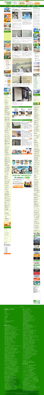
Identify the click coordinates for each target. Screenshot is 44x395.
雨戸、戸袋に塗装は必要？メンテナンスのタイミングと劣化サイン (29, 354)
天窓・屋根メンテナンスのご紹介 (7, 156)
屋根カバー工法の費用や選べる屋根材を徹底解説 (7, 114)
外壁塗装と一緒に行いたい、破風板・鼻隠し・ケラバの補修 (29, 341)
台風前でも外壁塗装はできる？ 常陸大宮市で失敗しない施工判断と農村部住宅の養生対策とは (36, 27)
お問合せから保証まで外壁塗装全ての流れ (27, 312)
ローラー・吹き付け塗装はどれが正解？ (36, 181)
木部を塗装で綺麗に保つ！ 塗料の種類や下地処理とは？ (10, 374)
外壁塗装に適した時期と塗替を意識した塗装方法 (7, 119)
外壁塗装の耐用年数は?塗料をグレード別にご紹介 (7, 117)
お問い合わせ (6, 238)
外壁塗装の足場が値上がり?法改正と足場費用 (37, 157)
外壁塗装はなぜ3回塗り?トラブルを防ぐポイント (7, 147)
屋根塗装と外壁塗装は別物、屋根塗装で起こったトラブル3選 (10, 358)
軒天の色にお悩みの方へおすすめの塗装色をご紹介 (7, 154)
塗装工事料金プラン (28, 6)
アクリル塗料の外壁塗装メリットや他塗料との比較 (7, 123)
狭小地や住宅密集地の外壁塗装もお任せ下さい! (7, 170)
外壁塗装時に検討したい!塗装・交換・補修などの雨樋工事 (28, 345)
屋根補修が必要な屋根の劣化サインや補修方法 (7, 165)
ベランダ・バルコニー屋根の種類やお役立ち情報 (7, 196)
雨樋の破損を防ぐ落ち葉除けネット (6, 163)
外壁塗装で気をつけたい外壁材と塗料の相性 (7, 218)
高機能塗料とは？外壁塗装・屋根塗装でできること (7, 141)
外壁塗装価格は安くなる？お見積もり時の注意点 (7, 108)
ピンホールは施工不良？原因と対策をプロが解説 (7, 137)
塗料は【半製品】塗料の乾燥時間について (7, 209)
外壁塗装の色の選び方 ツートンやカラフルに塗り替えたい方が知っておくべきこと (12, 329)
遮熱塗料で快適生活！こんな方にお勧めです (27, 371)
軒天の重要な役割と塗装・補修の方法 (7, 152)
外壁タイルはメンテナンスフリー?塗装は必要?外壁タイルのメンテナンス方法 (30, 336)
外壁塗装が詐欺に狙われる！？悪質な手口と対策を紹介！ (10, 356)
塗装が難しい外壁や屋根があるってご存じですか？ (36, 164)
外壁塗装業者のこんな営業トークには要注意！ (36, 160)
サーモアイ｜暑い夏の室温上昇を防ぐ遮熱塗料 (27, 366)
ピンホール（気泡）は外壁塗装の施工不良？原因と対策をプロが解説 (11, 352)
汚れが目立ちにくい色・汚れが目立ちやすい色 (37, 56)
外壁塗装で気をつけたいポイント (7, 145)
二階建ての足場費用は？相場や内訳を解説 (36, 159)
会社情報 (5, 318)
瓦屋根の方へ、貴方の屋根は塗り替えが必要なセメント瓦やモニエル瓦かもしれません (31, 339)
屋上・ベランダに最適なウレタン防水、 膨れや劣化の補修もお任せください (12, 371)
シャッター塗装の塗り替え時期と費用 (7, 191)
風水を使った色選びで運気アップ (37, 53)
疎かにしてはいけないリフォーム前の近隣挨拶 (36, 126)
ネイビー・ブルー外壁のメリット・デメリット (36, 208)
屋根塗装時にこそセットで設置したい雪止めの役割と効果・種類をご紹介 (30, 346)
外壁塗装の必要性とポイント (26, 322)
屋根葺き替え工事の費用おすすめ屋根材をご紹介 (7, 112)
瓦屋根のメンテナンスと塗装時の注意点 (7, 178)
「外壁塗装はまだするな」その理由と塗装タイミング (7, 106)
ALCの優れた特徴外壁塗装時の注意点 (7, 213)
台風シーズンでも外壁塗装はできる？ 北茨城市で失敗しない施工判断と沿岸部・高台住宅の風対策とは (36, 24)
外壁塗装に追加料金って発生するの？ (36, 113)
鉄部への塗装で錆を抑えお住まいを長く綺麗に (7, 181)
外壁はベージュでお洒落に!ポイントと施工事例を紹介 (37, 216)
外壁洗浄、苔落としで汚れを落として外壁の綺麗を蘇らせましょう (29, 355)
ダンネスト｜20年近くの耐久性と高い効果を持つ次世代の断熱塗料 (29, 374)
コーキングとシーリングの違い (7, 211)
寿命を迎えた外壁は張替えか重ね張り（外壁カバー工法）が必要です (29, 326)
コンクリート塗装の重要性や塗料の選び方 (7, 193)
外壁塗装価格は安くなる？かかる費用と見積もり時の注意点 (29, 319)
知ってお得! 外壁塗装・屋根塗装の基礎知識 (9, 338)
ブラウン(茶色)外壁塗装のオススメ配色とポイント (36, 217)
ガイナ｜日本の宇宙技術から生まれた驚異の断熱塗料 (28, 375)
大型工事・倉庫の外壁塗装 (25, 358)
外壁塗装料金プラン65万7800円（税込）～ (27, 314)
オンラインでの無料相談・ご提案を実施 (36, 105)
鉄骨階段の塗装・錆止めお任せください (7, 183)
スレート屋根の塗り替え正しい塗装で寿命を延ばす (7, 167)
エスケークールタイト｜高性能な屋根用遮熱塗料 (27, 370)
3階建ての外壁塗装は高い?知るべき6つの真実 (37, 129)
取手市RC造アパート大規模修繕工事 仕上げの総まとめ (36, 9)
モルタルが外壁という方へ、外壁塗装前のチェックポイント (29, 389)
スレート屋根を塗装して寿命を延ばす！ (27, 357)
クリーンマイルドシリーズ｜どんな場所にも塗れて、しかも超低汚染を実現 (30, 376)
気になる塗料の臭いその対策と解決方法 (36, 127)
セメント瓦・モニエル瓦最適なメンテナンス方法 (7, 180)
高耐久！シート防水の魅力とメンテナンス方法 (7, 204)
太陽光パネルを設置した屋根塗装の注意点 (36, 188)
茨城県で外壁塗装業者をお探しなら (8, 321)
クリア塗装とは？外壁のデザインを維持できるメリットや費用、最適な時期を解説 (31, 380)
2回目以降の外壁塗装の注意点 (36, 140)
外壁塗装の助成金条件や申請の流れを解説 (36, 109)
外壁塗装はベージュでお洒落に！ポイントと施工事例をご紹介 (11, 385)
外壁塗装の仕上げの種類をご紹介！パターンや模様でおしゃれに (11, 389)
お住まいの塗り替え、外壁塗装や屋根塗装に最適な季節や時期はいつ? (11, 349)
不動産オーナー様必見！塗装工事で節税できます (36, 153)
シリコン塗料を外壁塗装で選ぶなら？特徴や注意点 (7, 126)
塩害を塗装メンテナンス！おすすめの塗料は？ (7, 207)
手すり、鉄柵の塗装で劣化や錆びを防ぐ (7, 185)
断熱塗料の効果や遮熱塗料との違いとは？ (36, 194)
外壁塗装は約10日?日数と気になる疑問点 (36, 124)
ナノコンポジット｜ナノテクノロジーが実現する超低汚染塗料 (29, 372)
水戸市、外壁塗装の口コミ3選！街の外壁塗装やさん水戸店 (36, 17)
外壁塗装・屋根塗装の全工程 (26, 313)
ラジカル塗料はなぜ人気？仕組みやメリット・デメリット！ (10, 388)
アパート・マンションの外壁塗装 (26, 359)
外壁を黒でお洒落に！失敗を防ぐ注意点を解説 (36, 212)
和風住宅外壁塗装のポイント (36, 175)
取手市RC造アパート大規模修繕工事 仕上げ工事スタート (36, 19)
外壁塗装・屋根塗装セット (7, 37)
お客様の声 (6, 312)
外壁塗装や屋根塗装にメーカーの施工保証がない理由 (36, 151)
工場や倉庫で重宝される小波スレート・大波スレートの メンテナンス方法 (12, 367)
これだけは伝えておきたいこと (8, 313)
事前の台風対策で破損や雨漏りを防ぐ (36, 197)
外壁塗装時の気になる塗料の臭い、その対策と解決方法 (10, 336)
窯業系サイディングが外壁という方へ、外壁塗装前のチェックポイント (30, 390)
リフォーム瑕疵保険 (6, 314)
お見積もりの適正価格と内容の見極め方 (36, 120)
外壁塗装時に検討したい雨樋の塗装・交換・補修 (7, 159)
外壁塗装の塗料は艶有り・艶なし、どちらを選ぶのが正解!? (28, 384)
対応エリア (6, 319)
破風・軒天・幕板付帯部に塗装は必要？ (7, 148)
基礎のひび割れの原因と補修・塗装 (36, 201)
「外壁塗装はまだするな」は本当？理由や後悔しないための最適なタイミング (12, 334)
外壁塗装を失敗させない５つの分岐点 (36, 111)
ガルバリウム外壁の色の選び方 (36, 138)
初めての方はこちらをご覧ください (26, 310)
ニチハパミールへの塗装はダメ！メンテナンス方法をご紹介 (10, 375)
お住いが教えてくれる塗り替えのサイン (7, 101)
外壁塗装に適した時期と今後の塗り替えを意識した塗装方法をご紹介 (11, 348)
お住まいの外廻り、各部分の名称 (8, 343)
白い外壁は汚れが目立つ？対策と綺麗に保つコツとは (36, 214)
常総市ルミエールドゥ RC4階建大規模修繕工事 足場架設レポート (36, 13)
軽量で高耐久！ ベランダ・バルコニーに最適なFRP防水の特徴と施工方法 (12, 370)
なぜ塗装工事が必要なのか (7, 97)
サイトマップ (6, 240)
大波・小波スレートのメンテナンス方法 (7, 220)
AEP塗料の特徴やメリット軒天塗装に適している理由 (37, 230)
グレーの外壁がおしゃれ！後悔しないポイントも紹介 (36, 210)
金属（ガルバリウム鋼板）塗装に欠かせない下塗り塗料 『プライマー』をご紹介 (30, 388)
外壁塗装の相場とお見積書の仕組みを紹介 (36, 116)
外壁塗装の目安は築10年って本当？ (6, 103)
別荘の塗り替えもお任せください (36, 100)
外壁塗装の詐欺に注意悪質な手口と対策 (36, 122)
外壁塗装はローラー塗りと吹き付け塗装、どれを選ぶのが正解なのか (11, 361)
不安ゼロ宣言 (6, 317)
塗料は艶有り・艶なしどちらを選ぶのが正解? (36, 170)
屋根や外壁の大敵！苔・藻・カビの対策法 (36, 186)
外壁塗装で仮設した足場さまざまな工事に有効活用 (36, 155)
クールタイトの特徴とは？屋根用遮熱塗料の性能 (36, 227)
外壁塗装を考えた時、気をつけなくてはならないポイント (10, 354)
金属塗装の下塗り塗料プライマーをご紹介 (36, 146)
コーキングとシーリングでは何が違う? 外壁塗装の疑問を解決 (10, 362)
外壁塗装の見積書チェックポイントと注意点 (36, 118)
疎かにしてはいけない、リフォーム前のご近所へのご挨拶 (10, 335)
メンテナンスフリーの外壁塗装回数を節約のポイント (36, 135)
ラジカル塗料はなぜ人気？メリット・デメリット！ (36, 228)
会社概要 (6, 229)
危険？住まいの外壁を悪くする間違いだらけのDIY (36, 162)
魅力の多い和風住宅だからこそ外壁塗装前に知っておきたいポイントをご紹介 (30, 337)
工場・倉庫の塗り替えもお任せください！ (36, 96)
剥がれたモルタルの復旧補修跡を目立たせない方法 (7, 136)
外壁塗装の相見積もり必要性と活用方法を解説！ (36, 115)
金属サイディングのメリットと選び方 (7, 172)
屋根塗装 (7, 35)
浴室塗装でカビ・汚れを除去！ (7, 189)
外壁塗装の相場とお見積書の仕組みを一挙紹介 (27, 317)
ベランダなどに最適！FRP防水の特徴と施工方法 (7, 200)
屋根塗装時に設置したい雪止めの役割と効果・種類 (7, 161)
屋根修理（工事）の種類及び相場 (7, 110)
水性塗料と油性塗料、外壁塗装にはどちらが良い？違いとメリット (29, 385)
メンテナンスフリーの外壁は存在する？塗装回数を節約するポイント (11, 345)
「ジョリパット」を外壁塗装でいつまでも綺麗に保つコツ (10, 365)
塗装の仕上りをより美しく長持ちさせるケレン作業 (7, 139)
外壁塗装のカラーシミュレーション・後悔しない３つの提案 (10, 331)
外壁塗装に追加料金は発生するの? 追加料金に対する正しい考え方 (29, 332)
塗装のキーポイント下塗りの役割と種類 (36, 144)
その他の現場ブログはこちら (29, 147)
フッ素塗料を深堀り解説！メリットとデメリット (36, 219)
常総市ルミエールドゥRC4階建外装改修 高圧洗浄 (36, 11)
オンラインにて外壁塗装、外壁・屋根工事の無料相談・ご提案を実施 (29, 330)
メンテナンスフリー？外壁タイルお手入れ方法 (36, 173)
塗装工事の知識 (6, 95)
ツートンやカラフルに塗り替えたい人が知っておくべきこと (37, 60)
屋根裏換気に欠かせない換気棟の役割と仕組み (7, 205)
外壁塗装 (7, 33)
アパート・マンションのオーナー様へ (36, 98)
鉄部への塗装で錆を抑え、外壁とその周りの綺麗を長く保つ (29, 348)
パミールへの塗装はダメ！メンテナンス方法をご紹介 (36, 192)
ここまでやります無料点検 (33, 6)
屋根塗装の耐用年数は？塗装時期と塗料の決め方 (36, 205)
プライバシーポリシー (7, 236)
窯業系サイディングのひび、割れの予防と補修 (36, 166)
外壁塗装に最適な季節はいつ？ (7, 121)
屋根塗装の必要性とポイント (26, 323)
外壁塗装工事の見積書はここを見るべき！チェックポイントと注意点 (29, 318)
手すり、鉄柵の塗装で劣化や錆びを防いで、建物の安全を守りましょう (30, 350)
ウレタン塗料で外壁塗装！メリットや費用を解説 (7, 125)
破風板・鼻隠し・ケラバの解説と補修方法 (7, 150)
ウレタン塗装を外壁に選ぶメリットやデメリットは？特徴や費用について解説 (30, 379)
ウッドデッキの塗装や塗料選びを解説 (7, 187)
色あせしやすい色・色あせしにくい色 (37, 58)
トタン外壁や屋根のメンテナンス (7, 174)
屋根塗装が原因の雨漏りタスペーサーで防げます (7, 169)
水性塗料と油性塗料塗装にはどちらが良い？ (36, 172)
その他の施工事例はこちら (29, 118)
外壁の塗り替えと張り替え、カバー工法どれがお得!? (36, 131)
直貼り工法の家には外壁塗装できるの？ (36, 168)
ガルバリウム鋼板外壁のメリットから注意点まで (36, 137)
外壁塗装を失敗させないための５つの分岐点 (9, 330)
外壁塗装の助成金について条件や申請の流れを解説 (28, 331)
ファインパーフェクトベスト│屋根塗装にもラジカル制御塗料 (29, 365)
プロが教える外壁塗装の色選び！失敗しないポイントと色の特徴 (11, 327)
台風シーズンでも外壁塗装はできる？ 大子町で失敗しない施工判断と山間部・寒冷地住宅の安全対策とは (36, 21)
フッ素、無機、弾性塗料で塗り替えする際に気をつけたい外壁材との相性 (12, 366)
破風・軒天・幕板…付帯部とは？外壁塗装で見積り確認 (28, 340)
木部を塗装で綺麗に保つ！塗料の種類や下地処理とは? (37, 190)
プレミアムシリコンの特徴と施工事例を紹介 (36, 225)
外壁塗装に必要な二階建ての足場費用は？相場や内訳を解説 (29, 362)
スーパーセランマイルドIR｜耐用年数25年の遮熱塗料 (28, 367)
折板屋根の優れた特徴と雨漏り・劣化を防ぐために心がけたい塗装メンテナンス (30, 335)
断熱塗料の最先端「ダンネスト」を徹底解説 (36, 195)
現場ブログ (15, 7)
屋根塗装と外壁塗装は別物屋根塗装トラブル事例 (7, 143)
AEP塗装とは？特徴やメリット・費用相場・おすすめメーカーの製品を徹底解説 (30, 381)
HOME (12, 7)
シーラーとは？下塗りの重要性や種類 (36, 148)
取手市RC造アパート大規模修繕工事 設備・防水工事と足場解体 (36, 14)
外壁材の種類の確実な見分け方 (35, 133)
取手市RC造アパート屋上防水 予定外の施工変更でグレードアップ (36, 16)
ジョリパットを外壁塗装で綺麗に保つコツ (36, 179)
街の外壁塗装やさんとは (7, 310)
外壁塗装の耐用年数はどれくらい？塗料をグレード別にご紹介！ (11, 347)
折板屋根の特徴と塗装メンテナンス (6, 176)
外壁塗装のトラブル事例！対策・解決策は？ (36, 203)
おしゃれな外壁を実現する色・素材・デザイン (36, 206)
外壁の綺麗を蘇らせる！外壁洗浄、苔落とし (36, 184)
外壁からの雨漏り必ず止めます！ (26, 321)
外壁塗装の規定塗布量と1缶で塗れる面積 (36, 183)
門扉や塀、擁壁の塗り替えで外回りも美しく (27, 328)
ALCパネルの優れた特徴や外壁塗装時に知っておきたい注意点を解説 (11, 363)
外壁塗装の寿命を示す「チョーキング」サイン (7, 132)
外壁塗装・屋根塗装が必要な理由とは (8, 339)
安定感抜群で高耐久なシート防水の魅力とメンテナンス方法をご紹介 (11, 372)
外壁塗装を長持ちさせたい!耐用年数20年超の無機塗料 (37, 149)
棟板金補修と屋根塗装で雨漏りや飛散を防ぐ (7, 194)
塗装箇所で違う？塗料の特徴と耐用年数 (36, 142)
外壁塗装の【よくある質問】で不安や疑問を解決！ (9, 326)
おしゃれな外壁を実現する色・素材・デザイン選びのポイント (11, 381)
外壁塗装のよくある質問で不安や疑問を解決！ (36, 107)
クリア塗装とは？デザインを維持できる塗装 (7, 128)
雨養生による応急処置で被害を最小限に (36, 199)
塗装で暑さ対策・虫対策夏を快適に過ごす (7, 130)
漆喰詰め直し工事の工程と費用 (36, 177)
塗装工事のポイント (7, 99)
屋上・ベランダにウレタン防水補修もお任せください (7, 202)
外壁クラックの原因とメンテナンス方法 (7, 134)
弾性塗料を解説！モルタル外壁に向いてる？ (36, 221)
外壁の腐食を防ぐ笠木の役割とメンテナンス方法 (7, 158)
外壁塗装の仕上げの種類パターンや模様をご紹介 (36, 223)
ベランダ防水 (7, 39)
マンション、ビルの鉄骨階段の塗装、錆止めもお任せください (29, 349)
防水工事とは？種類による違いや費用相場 (7, 198)
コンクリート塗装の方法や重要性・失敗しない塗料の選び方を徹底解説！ (30, 353)
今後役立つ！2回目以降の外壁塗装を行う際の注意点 (28, 327)
